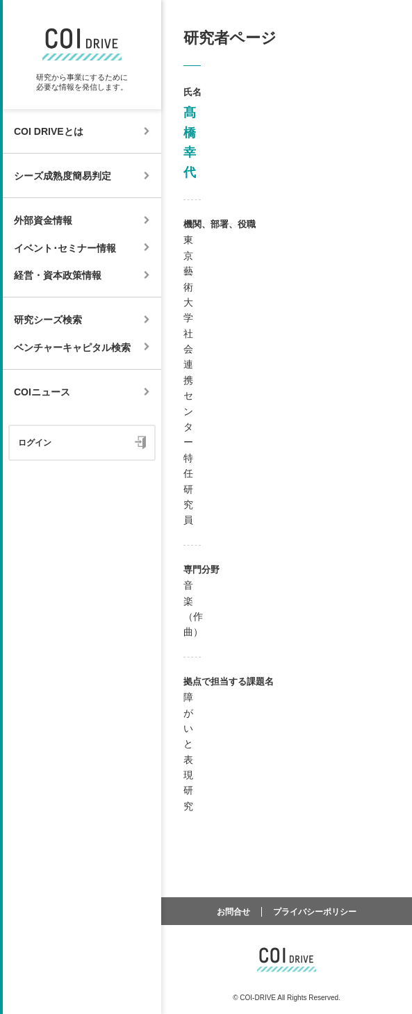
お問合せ (233, 912)
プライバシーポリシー (314, 912)
